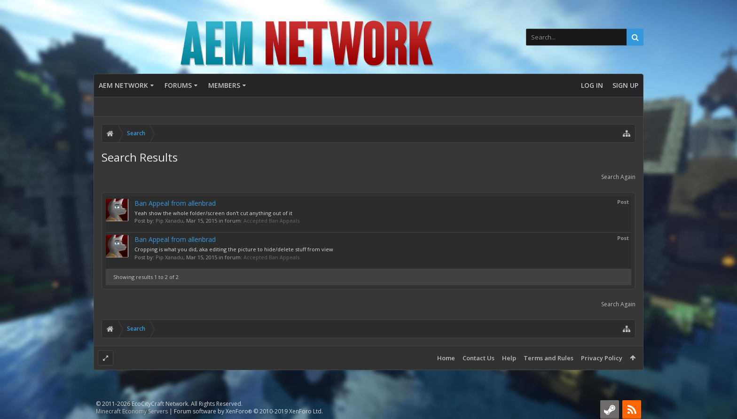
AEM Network (123, 85)
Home (446, 358)
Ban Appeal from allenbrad (175, 203)
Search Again (618, 177)
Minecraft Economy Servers (132, 411)
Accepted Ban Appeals (271, 220)
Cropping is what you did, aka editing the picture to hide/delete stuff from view (233, 249)
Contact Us (478, 358)
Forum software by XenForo (248, 411)
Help (509, 358)
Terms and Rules (548, 358)
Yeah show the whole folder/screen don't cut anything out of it (213, 213)
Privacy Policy (601, 358)
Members (224, 85)
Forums (178, 85)
